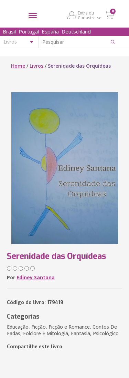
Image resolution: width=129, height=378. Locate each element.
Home (18, 65)
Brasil (9, 31)
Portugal (29, 31)
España (50, 31)
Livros (36, 65)
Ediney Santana (36, 277)
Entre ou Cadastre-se (89, 15)
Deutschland (76, 31)
